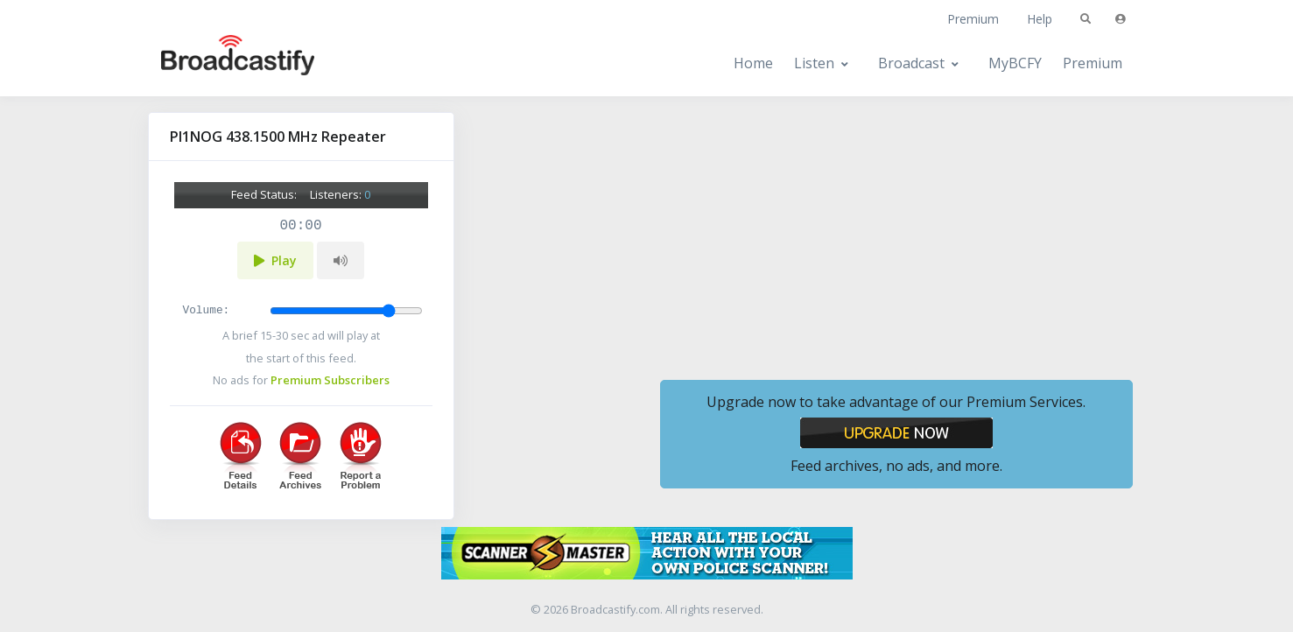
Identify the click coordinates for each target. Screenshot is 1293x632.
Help (1039, 19)
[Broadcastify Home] (220, 63)
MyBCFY (1015, 63)
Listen (814, 63)
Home (753, 63)
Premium (973, 19)
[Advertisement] (896, 234)
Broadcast (911, 63)
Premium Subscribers (330, 380)
